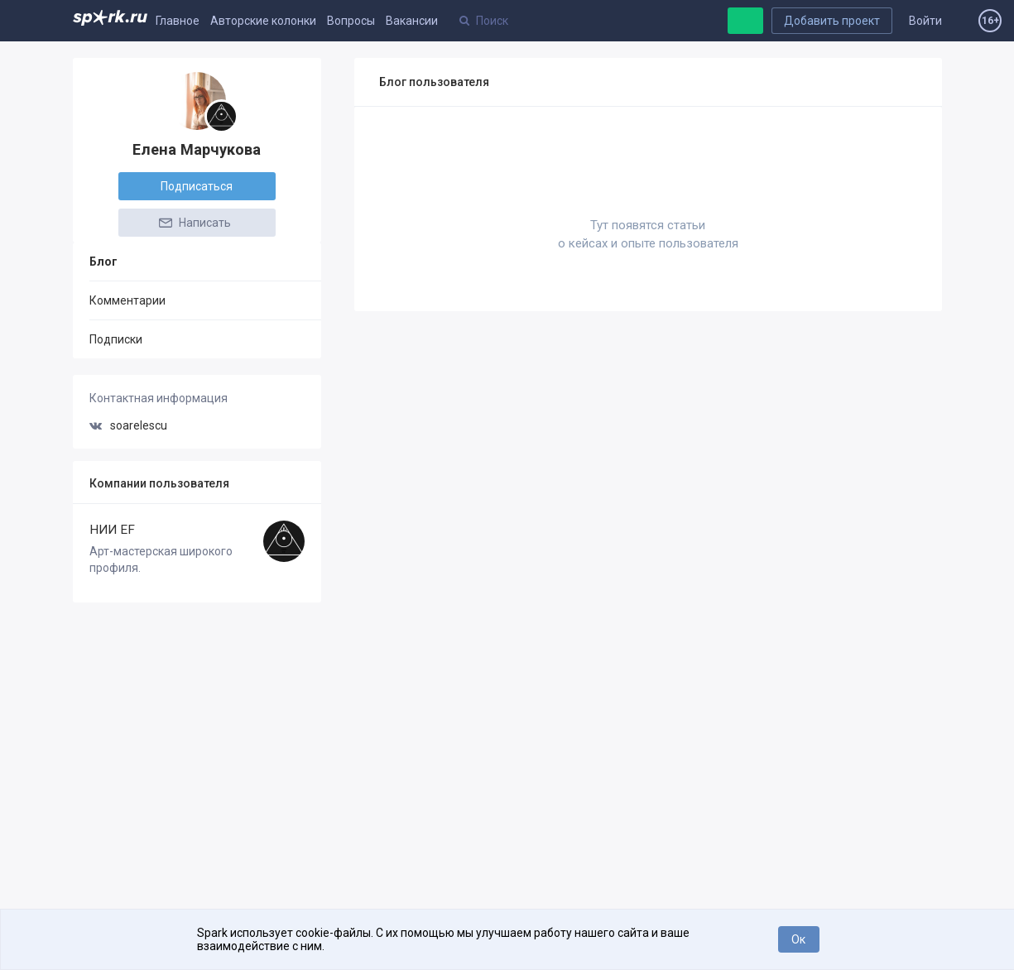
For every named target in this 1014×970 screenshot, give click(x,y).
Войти (925, 20)
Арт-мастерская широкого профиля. (161, 559)
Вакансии (412, 20)
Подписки (115, 339)
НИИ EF (112, 529)
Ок (798, 939)
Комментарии (127, 300)
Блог (103, 261)
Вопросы (351, 20)
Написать (193, 223)
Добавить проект (832, 20)
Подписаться (197, 186)
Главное (177, 20)
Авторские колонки (263, 20)
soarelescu (128, 425)
